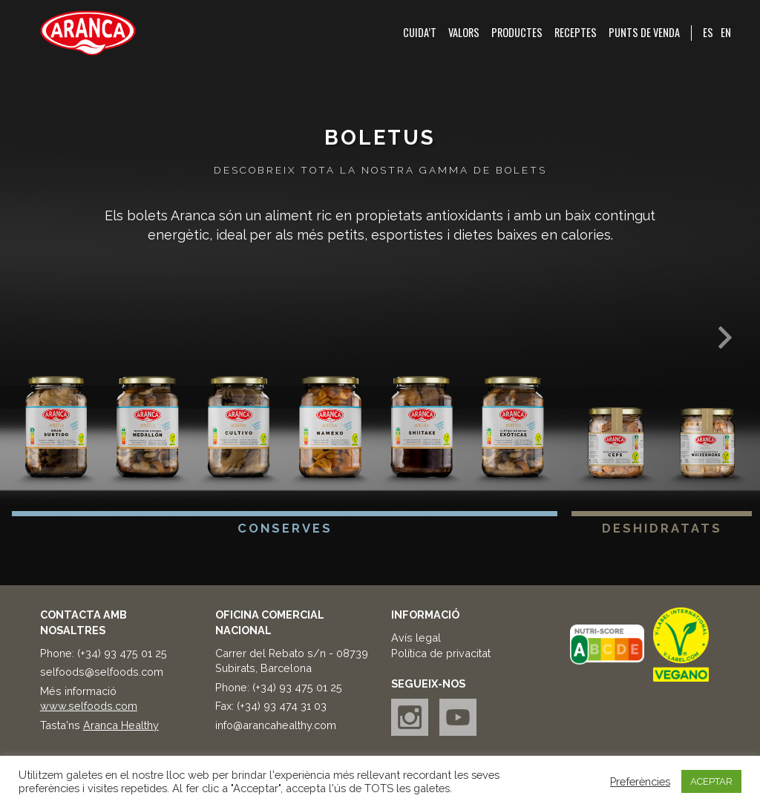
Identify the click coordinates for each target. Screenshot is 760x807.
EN (726, 32)
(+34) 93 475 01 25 (122, 653)
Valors (463, 32)
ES (708, 32)
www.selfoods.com (88, 705)
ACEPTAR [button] (711, 781)
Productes (517, 32)
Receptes (575, 32)
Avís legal (416, 637)
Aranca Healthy (121, 725)
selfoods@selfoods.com (101, 671)
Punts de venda (644, 32)
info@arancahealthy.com (275, 725)
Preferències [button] (640, 781)
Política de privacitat (441, 653)
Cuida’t (419, 32)
